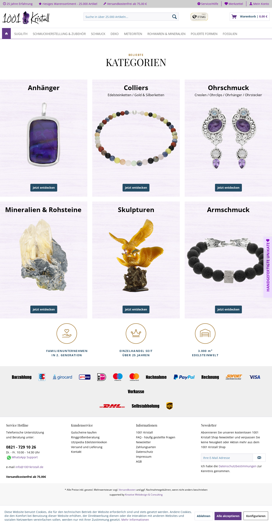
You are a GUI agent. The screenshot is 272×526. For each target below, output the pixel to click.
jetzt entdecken (44, 187)
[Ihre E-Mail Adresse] (227, 458)
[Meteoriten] (133, 33)
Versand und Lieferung (86, 447)
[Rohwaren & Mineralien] (166, 33)
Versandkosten (127, 489)
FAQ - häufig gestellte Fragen (155, 437)
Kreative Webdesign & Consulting (144, 494)
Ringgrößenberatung (85, 437)
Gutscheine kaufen (84, 432)
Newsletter (143, 442)
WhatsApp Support (25, 457)
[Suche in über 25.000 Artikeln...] (131, 17)
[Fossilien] (230, 33)
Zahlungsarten (146, 447)
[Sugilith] (21, 33)
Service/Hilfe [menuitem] (207, 4)
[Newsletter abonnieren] (259, 458)
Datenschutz (144, 452)
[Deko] (114, 33)
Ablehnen (203, 516)
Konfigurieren (255, 516)
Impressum (143, 456)
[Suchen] (174, 17)
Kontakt (76, 452)
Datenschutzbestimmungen (238, 466)
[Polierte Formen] (204, 33)
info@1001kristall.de (29, 467)
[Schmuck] (98, 33)
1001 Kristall (144, 432)
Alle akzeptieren (228, 516)
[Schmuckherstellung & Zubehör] (59, 33)
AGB (139, 461)
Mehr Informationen (135, 520)
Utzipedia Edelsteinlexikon (89, 442)
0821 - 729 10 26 (21, 447)
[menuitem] (234, 3)
